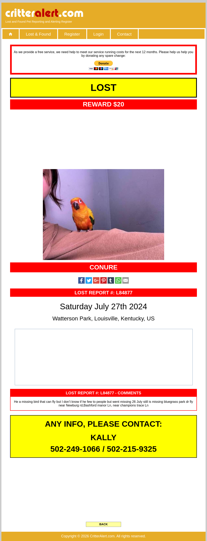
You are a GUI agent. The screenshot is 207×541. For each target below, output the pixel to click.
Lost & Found (38, 34)
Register (72, 34)
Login (98, 34)
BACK (103, 524)
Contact (124, 34)
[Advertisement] (155, 13)
